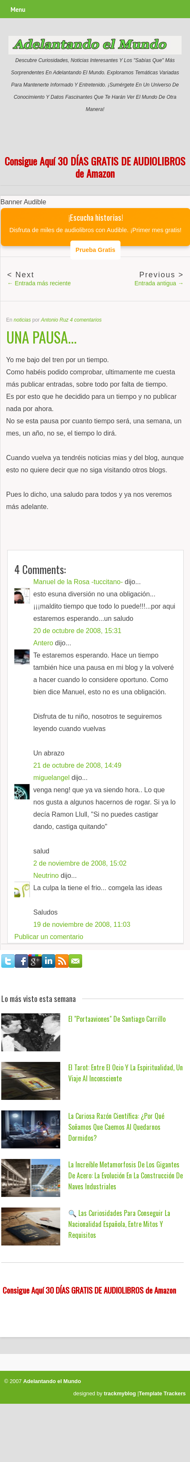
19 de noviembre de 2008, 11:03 (81, 924)
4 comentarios (86, 320)
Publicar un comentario (48, 936)
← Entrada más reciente (39, 283)
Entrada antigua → (159, 283)
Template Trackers (162, 1393)
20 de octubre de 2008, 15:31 (77, 630)
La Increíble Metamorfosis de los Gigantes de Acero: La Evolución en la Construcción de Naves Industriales (125, 1175)
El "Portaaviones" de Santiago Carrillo (117, 1019)
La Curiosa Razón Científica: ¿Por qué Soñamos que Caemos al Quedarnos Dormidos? (116, 1127)
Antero (43, 643)
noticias (22, 320)
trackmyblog (120, 1393)
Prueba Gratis (95, 249)
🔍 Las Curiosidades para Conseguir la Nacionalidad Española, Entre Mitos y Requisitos (119, 1224)
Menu (18, 9)
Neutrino (46, 875)
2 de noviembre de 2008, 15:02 (80, 863)
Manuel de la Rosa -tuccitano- (78, 581)
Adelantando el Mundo (52, 1381)
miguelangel (51, 777)
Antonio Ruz (54, 320)
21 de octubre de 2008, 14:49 (77, 765)
